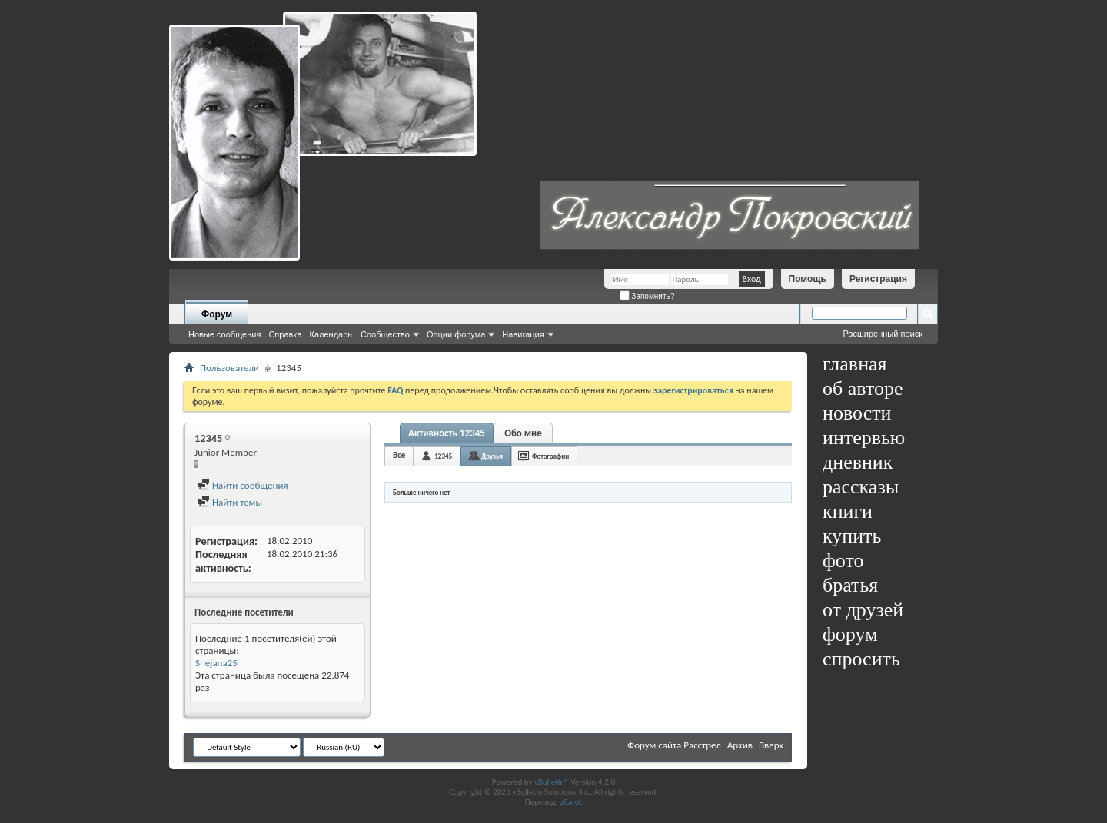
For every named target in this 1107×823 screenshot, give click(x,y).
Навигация (523, 334)
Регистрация (878, 279)
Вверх (771, 745)
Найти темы (230, 502)
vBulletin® (551, 782)
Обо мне (523, 433)
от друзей (863, 610)
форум (850, 634)
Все (399, 455)
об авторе (863, 388)
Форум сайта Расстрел (674, 745)
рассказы (861, 487)
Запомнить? (647, 296)
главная (855, 364)
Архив (740, 745)
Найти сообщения (243, 485)
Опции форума (456, 334)
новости (857, 413)
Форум (216, 314)
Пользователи (229, 367)
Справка (284, 334)
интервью (864, 437)
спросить (861, 659)
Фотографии (550, 456)
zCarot (571, 802)
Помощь (807, 279)
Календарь (331, 334)
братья (850, 585)
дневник (858, 462)
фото (843, 560)
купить (852, 536)
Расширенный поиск (882, 333)
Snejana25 (216, 663)
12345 (443, 456)
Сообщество (385, 334)
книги (848, 511)
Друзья (492, 456)
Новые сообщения (224, 334)
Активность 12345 (446, 433)
